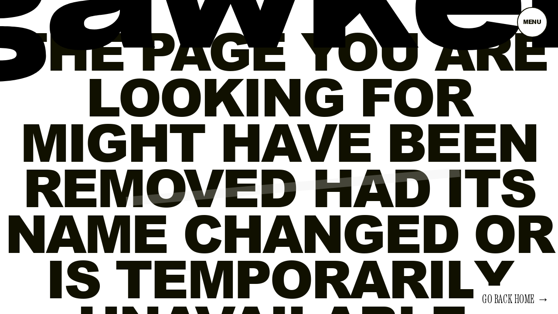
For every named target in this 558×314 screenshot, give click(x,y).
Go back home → (515, 300)
